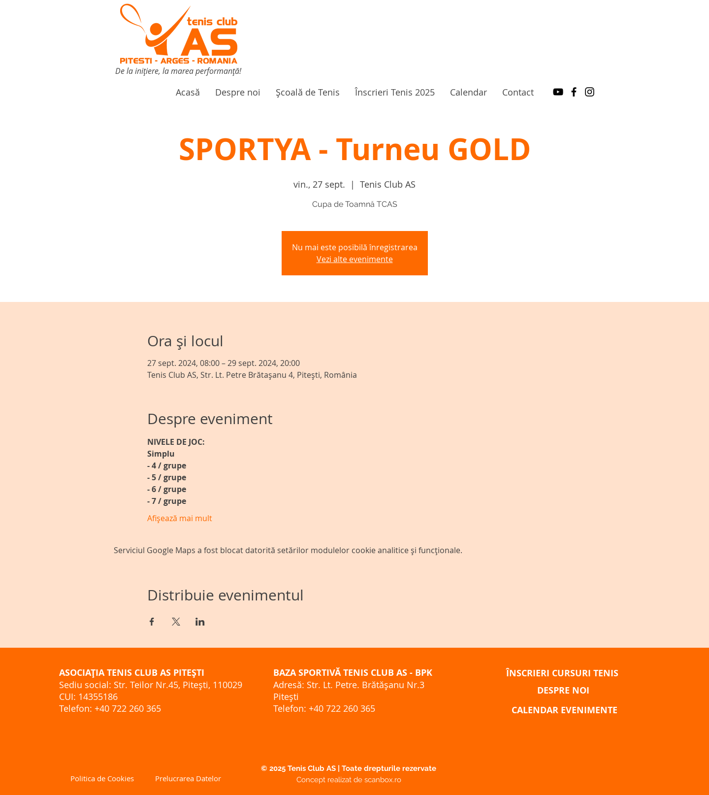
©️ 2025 (274, 768)
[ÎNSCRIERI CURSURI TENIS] (562, 673)
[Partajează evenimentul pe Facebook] (152, 622)
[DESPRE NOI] (563, 690)
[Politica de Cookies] (102, 778)
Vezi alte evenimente (355, 259)
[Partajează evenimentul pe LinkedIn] (200, 622)
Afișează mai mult (179, 518)
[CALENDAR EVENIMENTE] (564, 710)
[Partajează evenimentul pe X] (176, 622)
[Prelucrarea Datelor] (188, 778)
